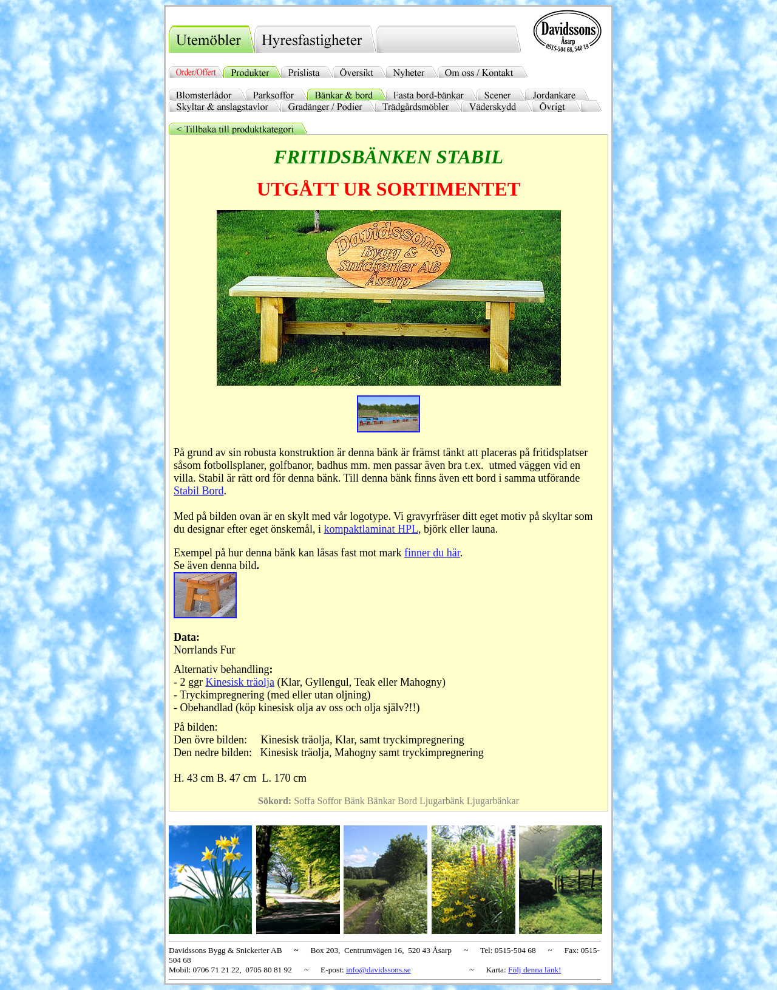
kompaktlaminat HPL (371, 529)
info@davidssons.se (378, 969)
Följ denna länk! (534, 969)
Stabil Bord (199, 491)
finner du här (432, 553)
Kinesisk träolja (240, 682)
